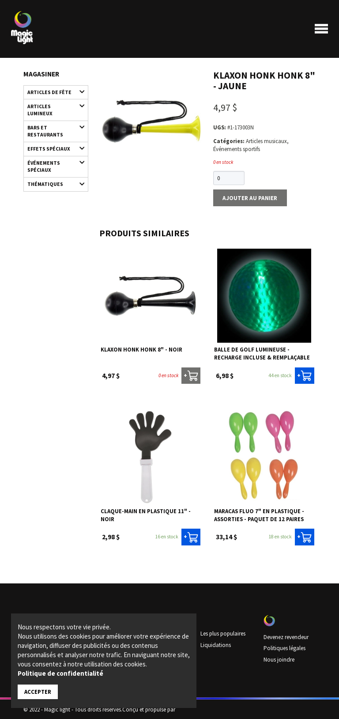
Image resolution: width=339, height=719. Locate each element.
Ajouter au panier (248, 197)
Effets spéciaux (52, 146)
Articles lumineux (52, 108)
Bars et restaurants (52, 128)
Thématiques (52, 181)
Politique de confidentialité (60, 673)
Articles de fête (52, 91)
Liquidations (215, 643)
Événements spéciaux (52, 163)
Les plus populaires (222, 632)
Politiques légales (284, 647)
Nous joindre (279, 658)
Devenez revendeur (286, 636)
